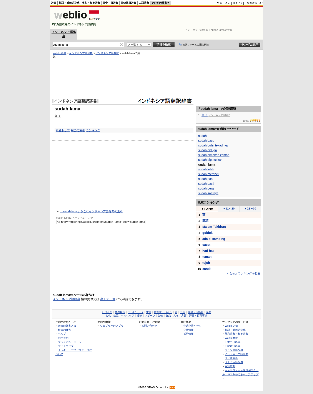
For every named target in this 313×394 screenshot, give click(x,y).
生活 (116, 315)
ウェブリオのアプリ (111, 325)
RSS (172, 387)
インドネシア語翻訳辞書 (75, 101)
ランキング (93, 130)
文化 (108, 315)
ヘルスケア (127, 315)
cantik (206, 269)
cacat (206, 244)
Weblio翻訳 (231, 337)
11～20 (229, 208)
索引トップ (63, 130)
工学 (182, 312)
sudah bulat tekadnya (213, 145)
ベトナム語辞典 (234, 362)
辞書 (53, 3)
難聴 (205, 221)
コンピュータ (135, 312)
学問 (208, 312)
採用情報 (188, 333)
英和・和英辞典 (91, 3)
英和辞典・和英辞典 (236, 333)
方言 (183, 315)
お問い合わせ (149, 325)
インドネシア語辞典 (81, 53)
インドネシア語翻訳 (107, 53)
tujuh (206, 262)
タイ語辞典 (231, 358)
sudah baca (206, 140)
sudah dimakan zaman (213, 155)
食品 (168, 315)
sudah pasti (206, 183)
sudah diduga (207, 150)
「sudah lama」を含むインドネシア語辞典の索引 (91, 211)
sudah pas (205, 179)
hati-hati (208, 251)
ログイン (238, 3)
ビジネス (107, 312)
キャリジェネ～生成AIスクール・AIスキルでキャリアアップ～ (240, 374)
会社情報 (188, 329)
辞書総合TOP (255, 3)
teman (206, 256)
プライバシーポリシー (71, 342)
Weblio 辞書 (59, 53)
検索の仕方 (64, 329)
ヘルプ (62, 333)
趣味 (139, 315)
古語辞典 (144, 3)
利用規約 (63, 337)
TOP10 (207, 208)
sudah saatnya (208, 193)
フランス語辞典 (234, 350)
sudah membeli (208, 174)
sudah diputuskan (210, 159)
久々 (58, 116)
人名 (176, 315)
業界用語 (120, 312)
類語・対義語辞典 (69, 3)
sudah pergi (206, 188)
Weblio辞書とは (67, 325)
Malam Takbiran (214, 226)
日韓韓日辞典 (128, 3)
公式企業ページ (192, 325)
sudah (202, 136)
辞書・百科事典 (198, 315)
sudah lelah (206, 169)
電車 (148, 312)
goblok (207, 232)
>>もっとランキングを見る (243, 273)
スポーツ (150, 315)
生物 (160, 315)
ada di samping (213, 239)
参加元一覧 (107, 299)
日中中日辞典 (110, 3)
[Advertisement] (183, 18)
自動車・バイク (163, 312)
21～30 (250, 208)
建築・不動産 (195, 312)
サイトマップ (66, 345)
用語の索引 (78, 130)
